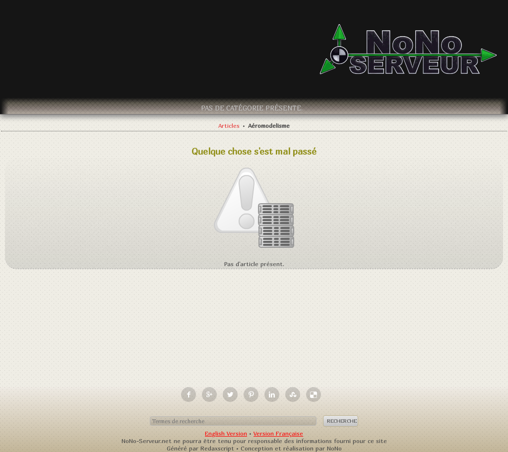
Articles (229, 125)
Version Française (278, 433)
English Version (226, 433)
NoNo (334, 448)
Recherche (342, 421)
